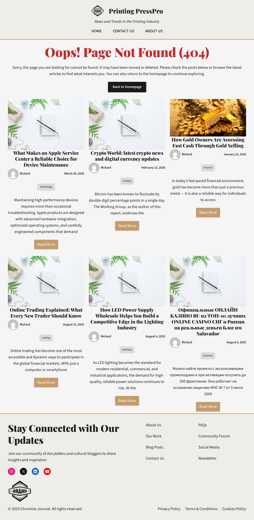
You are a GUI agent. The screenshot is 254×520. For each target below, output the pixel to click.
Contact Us (155, 458)
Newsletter (207, 458)
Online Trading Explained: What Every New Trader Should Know (46, 313)
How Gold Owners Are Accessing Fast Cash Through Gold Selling (208, 142)
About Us (153, 425)
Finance (208, 167)
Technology (46, 187)
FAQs (202, 425)
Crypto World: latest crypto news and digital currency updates (127, 156)
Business (127, 349)
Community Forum (214, 436)
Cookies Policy (234, 509)
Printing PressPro (136, 11)
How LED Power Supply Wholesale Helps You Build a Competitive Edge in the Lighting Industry (127, 318)
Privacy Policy (169, 509)
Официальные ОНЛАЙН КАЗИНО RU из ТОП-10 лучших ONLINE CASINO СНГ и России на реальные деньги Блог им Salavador (208, 321)
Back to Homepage (127, 86)
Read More (46, 244)
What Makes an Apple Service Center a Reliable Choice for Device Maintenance (46, 159)
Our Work (154, 436)
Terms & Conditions (201, 509)
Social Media (208, 447)
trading (127, 181)
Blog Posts (154, 447)
